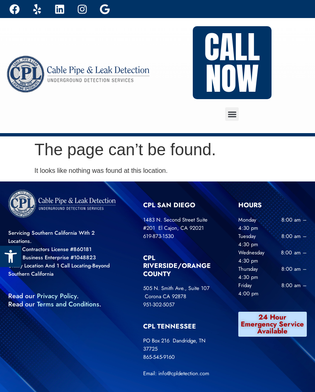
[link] (10, 256)
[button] (232, 114)
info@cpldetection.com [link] (183, 373)
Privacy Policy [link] (57, 296)
